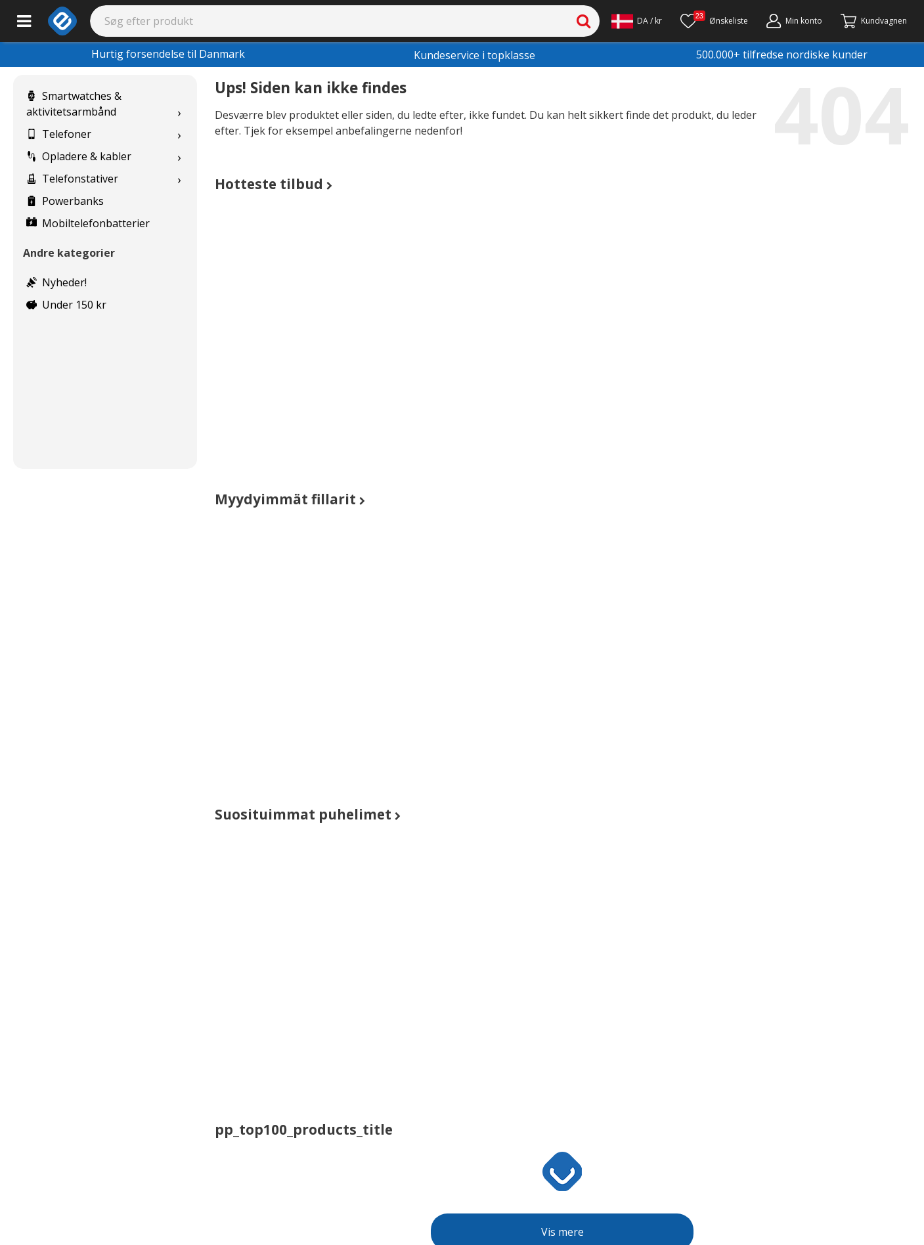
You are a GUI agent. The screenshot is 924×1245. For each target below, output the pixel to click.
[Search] (345, 21)
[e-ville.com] (62, 21)
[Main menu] (24, 21)
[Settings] (637, 21)
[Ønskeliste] (714, 21)
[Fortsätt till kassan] (873, 21)
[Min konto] (794, 21)
